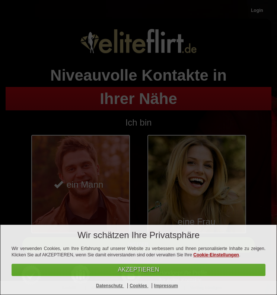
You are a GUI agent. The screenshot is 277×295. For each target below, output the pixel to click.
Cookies (139, 285)
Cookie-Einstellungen (216, 254)
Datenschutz (110, 285)
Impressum (166, 285)
